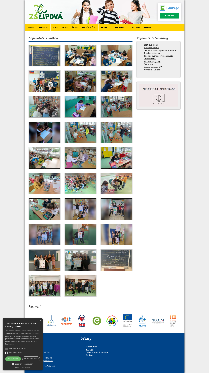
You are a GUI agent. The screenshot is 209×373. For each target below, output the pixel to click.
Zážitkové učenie (151, 45)
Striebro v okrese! (151, 47)
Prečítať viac (9, 344)
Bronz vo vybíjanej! (152, 61)
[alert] (23, 344)
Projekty (105, 27)
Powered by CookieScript (23, 367)
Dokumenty (120, 27)
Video (64, 27)
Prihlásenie (169, 15)
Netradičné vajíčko (152, 69)
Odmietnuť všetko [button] (31, 359)
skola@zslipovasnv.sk (44, 360)
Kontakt (148, 27)
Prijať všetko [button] (13, 359)
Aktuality (43, 27)
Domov (30, 27)
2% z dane (135, 27)
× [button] (40, 320)
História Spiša (150, 58)
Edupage (89, 349)
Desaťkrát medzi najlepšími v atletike (160, 50)
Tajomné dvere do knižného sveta (158, 56)
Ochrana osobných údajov (97, 352)
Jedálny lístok (91, 346)
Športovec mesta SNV (153, 67)
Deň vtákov (149, 64)
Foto (55, 27)
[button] (22, 364)
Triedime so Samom (152, 53)
